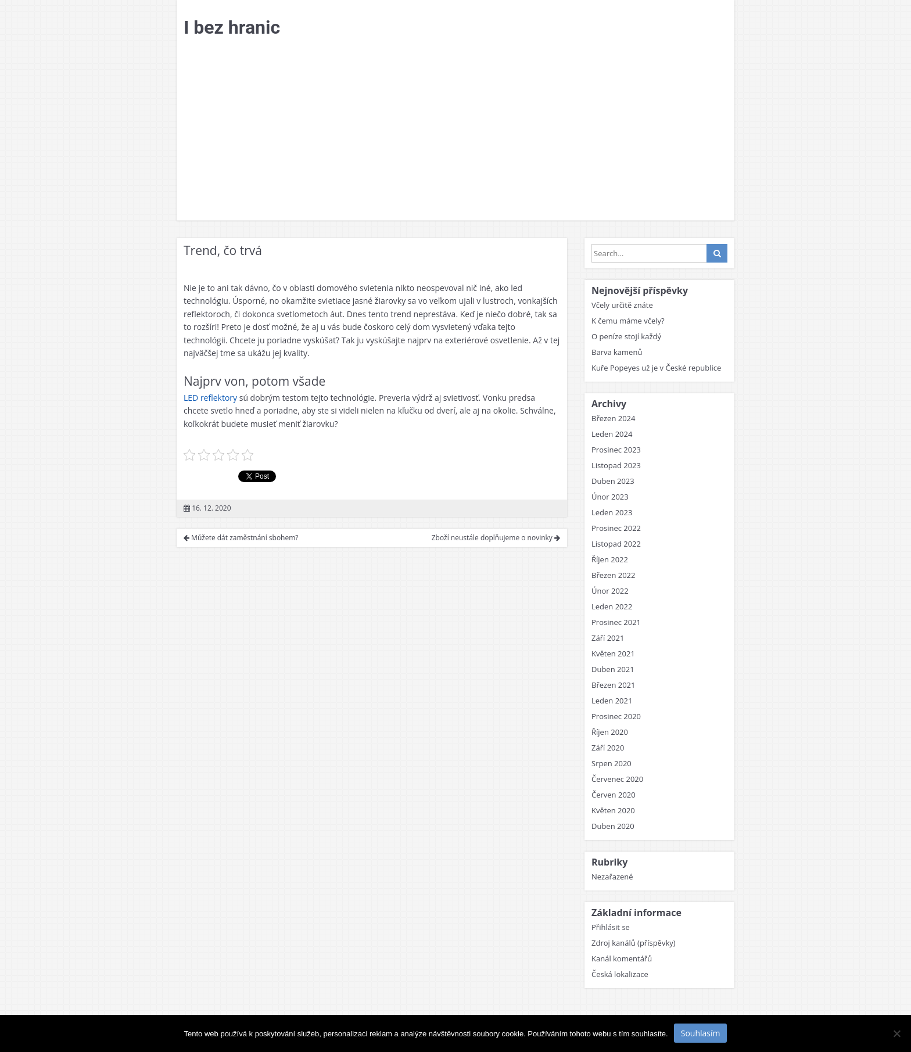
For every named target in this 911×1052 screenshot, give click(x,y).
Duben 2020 (612, 826)
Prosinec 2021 (616, 622)
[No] (896, 1033)
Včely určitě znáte (622, 305)
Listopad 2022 (616, 543)
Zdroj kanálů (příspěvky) (633, 943)
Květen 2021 (613, 653)
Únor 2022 (610, 591)
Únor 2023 (610, 496)
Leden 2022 (611, 606)
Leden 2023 (611, 512)
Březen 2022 (613, 575)
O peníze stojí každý (626, 336)
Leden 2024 (611, 434)
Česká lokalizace (619, 974)
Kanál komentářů (621, 958)
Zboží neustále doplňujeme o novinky (496, 538)
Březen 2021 (613, 685)
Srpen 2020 (611, 763)
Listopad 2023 (616, 465)
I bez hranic (232, 27)
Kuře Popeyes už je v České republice (656, 367)
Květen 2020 (613, 810)
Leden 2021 (611, 700)
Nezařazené (612, 876)
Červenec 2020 (617, 779)
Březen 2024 (613, 418)
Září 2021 (607, 638)
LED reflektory (210, 397)
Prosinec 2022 (616, 528)
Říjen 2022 (609, 559)
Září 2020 (607, 747)
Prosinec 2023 (616, 449)
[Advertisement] (455, 133)
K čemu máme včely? (628, 320)
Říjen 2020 (609, 732)
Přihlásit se (610, 927)
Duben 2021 (612, 669)
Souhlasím (700, 1033)
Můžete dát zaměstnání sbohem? (241, 538)
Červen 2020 (613, 794)
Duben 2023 (612, 481)
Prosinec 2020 (616, 716)
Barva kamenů (616, 352)
